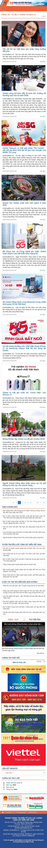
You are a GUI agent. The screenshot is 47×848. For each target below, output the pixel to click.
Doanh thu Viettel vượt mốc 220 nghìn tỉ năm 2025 (24, 204)
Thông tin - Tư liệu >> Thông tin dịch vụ (18, 15)
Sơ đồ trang (32, 812)
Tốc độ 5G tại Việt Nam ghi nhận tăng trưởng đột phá (24, 50)
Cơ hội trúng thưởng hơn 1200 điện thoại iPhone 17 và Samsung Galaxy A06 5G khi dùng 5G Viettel (24, 348)
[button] (23, 634)
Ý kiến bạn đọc (21, 812)
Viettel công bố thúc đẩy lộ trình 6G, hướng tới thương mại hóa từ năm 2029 (24, 94)
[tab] (13, 619)
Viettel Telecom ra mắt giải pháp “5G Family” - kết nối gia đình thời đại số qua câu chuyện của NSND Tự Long (24, 150)
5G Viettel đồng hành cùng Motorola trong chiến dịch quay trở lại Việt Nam (24, 303)
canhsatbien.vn (14, 830)
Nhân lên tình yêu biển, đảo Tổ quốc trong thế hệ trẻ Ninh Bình (23, 586)
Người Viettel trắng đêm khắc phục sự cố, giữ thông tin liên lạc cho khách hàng (24, 484)
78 (37, 502)
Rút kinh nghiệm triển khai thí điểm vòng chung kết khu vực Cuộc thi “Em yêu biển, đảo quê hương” (24, 602)
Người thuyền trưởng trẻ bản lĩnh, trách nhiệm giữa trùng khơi (23, 537)
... (34, 502)
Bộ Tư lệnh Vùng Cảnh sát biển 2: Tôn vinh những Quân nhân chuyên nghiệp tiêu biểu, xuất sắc (24, 522)
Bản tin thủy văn (19, 662)
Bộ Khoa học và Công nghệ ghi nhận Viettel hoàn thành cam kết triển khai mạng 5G (24, 252)
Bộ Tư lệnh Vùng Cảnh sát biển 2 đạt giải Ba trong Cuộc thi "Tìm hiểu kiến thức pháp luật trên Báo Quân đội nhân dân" (24, 517)
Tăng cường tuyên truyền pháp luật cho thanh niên (19, 564)
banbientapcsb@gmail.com (23, 828)
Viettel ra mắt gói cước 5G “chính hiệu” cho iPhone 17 (24, 394)
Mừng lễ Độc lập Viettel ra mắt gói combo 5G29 (24, 439)
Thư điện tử (9, 812)
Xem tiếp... (43, 61)
